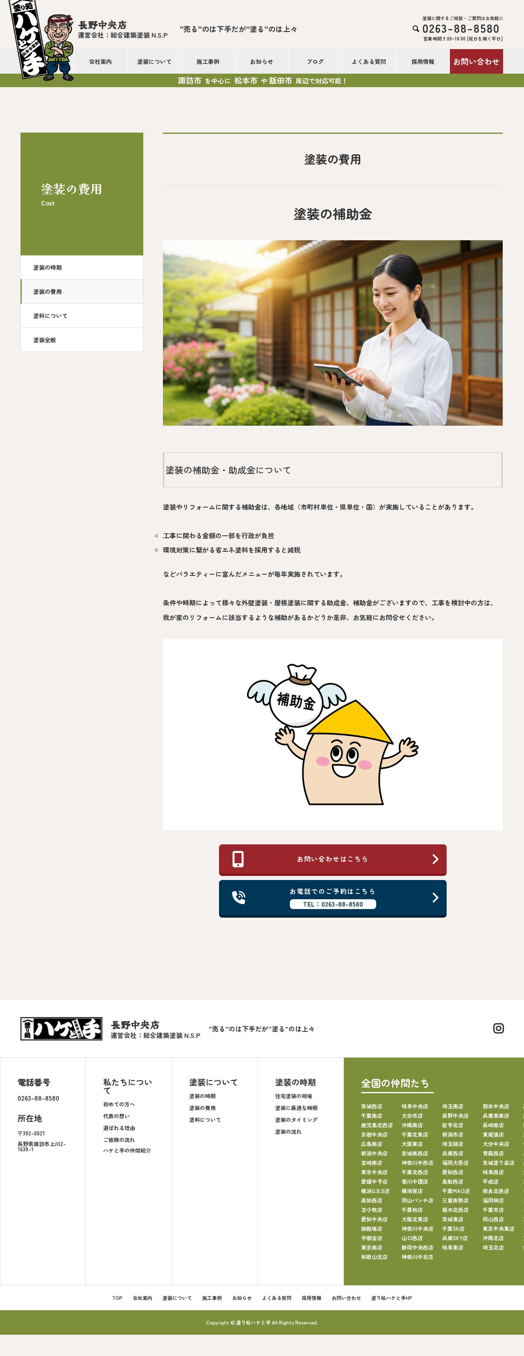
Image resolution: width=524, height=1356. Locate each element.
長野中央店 (455, 1116)
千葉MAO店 (456, 1191)
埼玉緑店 (452, 1144)
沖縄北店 (493, 1238)
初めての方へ (119, 1104)
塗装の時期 (47, 267)
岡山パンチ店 (418, 1201)
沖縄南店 (412, 1125)
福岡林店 (493, 1201)
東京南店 (371, 1248)
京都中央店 (374, 1135)
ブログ (315, 61)
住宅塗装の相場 (293, 1096)
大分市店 (412, 1116)
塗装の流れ (288, 1131)
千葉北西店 (415, 1172)
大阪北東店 (415, 1219)
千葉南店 (371, 1116)
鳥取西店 (452, 1182)
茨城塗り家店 (499, 1163)
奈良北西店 (496, 1191)
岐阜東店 (452, 1248)
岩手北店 (452, 1125)
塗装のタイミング (296, 1120)
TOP (117, 1298)
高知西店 (371, 1201)
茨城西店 (371, 1106)
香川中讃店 (415, 1182)
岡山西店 (493, 1219)
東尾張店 (493, 1135)
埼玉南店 (452, 1106)
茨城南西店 (415, 1153)
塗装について (154, 61)
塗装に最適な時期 (296, 1108)
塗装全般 (44, 340)
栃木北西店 (455, 1210)
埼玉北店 (493, 1248)
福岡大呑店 (455, 1163)
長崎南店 (493, 1125)
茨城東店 (452, 1219)
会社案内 (100, 61)
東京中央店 (374, 1172)
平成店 (491, 1182)
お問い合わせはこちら (336, 859)
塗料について (50, 315)
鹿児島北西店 (377, 1125)
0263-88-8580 (38, 1098)
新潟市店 (452, 1135)
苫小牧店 (371, 1210)
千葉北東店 (415, 1135)
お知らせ (261, 61)
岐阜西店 (493, 1172)
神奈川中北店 (418, 1257)
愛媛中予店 (374, 1182)
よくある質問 (369, 61)
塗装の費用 (47, 291)
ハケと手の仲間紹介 (127, 1150)
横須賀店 (412, 1191)
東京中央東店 (499, 1229)
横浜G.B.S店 (375, 1191)
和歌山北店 (374, 1257)
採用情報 (422, 61)
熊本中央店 (496, 1106)
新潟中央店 (374, 1153)
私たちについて (127, 1086)
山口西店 (412, 1238)
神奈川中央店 (418, 1229)
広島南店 (371, 1144)
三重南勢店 (455, 1201)
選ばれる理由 (119, 1128)
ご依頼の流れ (119, 1140)
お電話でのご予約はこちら (336, 898)
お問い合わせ (476, 61)
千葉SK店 (453, 1229)
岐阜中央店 (415, 1106)
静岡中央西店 (418, 1248)
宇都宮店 (371, 1238)
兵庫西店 (452, 1153)
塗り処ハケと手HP (391, 1298)
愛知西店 (452, 1172)
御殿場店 (371, 1229)
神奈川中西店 (418, 1163)
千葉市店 (493, 1210)
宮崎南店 (371, 1163)
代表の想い (116, 1116)
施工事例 (207, 61)
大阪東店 (412, 1144)
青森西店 (493, 1153)
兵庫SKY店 (455, 1238)
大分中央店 (496, 1144)
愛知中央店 (374, 1219)
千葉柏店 (412, 1210)
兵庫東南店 (496, 1116)
